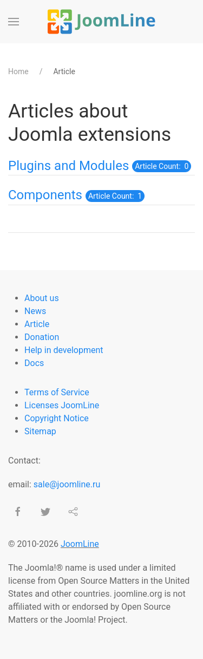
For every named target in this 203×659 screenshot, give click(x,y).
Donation (41, 337)
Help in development (63, 350)
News (35, 311)
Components (45, 195)
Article (36, 324)
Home (18, 71)
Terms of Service (56, 392)
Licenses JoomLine (61, 405)
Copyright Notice (56, 418)
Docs (34, 363)
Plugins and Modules (68, 165)
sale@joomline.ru (67, 484)
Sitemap (40, 431)
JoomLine (80, 544)
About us (41, 298)
